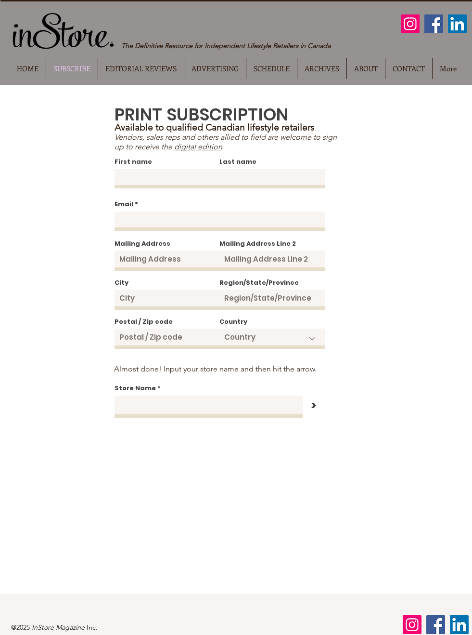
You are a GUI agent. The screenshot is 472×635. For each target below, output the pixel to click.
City (121, 282)
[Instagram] (410, 23)
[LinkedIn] (457, 23)
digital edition (198, 146)
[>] (314, 406)
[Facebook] (433, 23)
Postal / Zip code (144, 321)
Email (124, 204)
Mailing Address (142, 243)
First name (133, 162)
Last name (237, 162)
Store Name (135, 388)
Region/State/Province (259, 282)
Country (233, 321)
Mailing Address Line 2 (257, 243)
